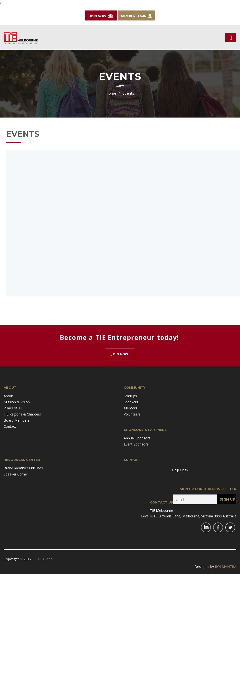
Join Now (120, 354)
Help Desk (180, 470)
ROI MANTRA (225, 566)
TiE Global (45, 559)
